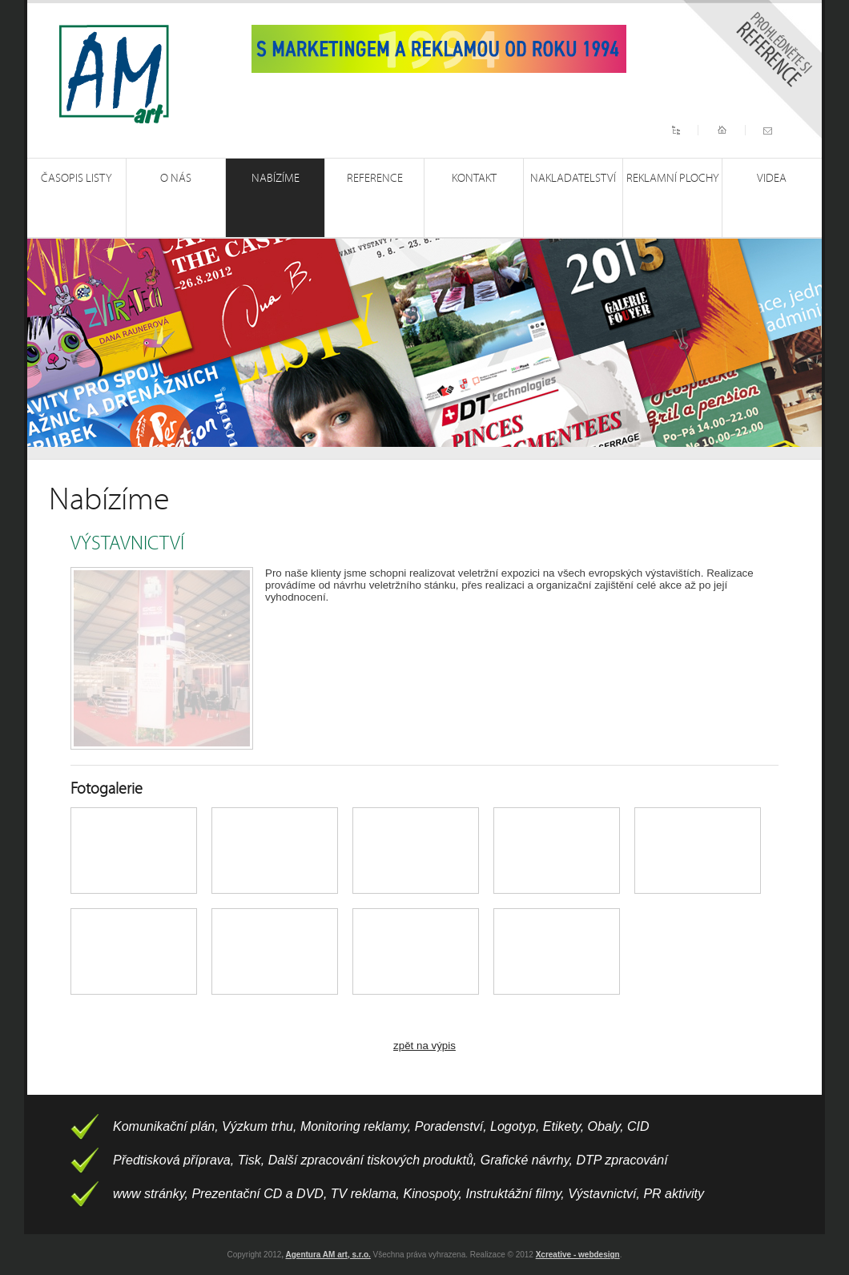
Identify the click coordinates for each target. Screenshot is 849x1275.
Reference (375, 178)
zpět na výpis (424, 1046)
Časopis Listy (76, 178)
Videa (772, 178)
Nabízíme (275, 178)
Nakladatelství (573, 178)
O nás (175, 178)
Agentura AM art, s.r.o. (328, 1254)
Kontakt (474, 178)
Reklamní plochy (672, 178)
